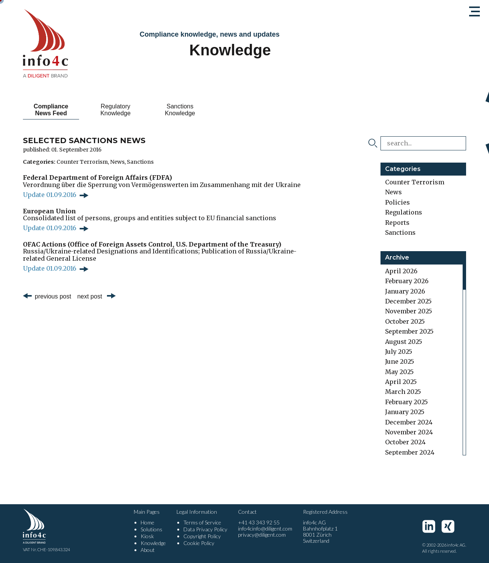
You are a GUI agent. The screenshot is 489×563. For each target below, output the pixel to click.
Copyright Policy (202, 536)
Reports (397, 222)
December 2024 (408, 422)
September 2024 (409, 452)
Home (147, 522)
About (148, 550)
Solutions (151, 529)
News (117, 161)
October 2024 (405, 442)
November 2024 (409, 432)
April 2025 (401, 382)
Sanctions (140, 161)
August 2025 (403, 341)
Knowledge (153, 543)
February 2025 (406, 402)
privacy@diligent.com (262, 534)
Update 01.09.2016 (49, 194)
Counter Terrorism (82, 161)
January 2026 (405, 291)
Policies (397, 202)
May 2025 (399, 372)
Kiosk (147, 536)
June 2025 (399, 361)
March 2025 (403, 391)
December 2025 (408, 301)
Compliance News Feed (51, 109)
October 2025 (405, 321)
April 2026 (401, 271)
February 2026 (407, 281)
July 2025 (398, 351)
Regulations (403, 212)
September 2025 (409, 331)
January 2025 (404, 412)
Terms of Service (202, 522)
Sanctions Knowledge (180, 109)
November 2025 (408, 311)
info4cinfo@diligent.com (265, 528)
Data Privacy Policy (205, 529)
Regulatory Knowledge (115, 109)
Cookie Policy (198, 543)
